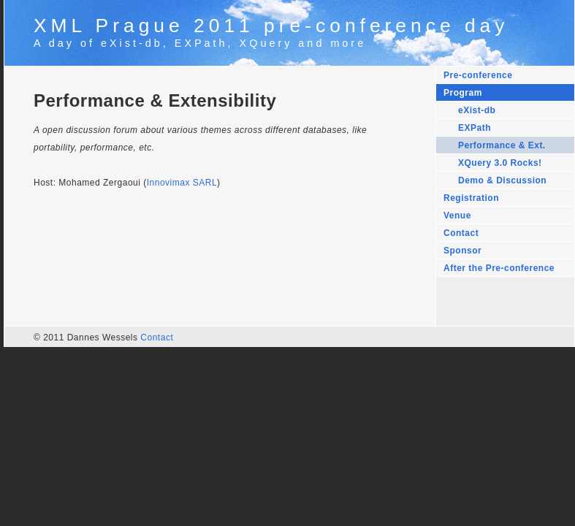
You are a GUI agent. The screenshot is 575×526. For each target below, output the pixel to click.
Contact (461, 233)
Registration (471, 198)
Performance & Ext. (502, 145)
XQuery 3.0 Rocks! (500, 163)
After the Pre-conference (499, 268)
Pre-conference (477, 75)
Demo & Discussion (502, 180)
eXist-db (476, 110)
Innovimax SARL (182, 183)
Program (462, 93)
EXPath (474, 128)
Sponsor (462, 250)
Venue (457, 215)
